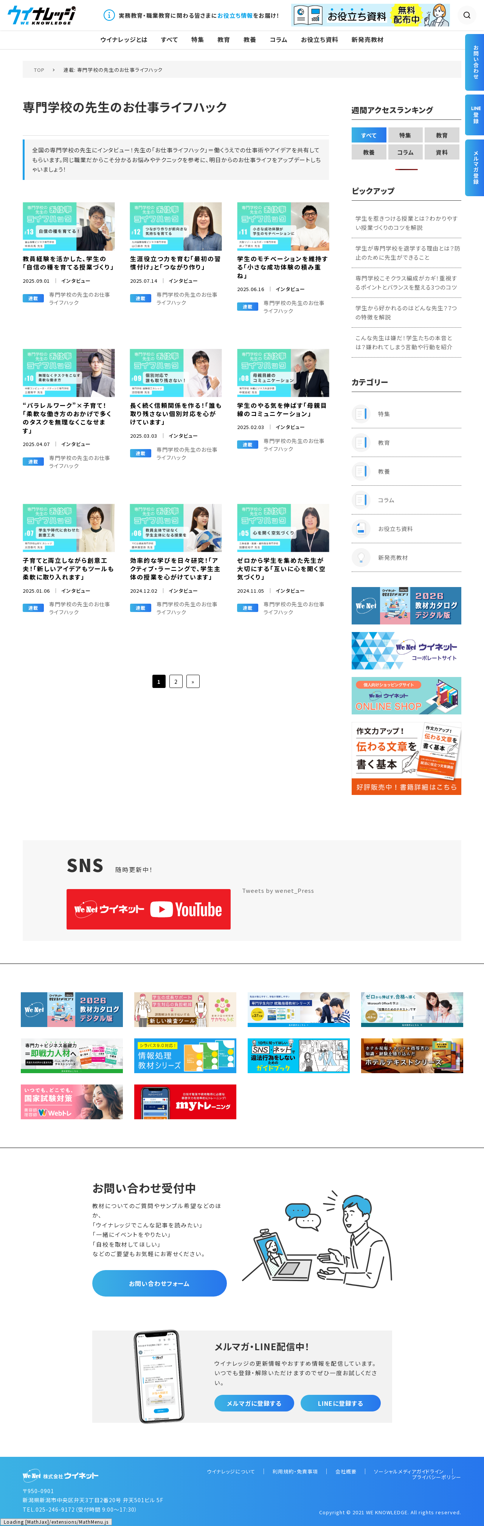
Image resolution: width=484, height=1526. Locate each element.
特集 (197, 39)
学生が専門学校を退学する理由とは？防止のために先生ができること (408, 252)
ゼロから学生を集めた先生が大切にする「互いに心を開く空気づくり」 (281, 569)
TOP (39, 69)
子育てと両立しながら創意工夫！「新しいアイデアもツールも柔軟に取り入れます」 (68, 569)
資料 (442, 152)
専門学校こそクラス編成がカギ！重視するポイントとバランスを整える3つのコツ (406, 282)
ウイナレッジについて (231, 1471)
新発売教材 (368, 39)
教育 (223, 39)
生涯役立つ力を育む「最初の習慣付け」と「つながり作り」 (175, 262)
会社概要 (346, 1471)
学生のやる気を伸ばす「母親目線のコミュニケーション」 (282, 409)
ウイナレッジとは (124, 39)
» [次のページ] (192, 681)
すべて (169, 39)
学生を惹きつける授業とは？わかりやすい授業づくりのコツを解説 (406, 222)
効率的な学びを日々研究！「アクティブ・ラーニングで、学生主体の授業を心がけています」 (175, 569)
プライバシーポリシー (436, 1477)
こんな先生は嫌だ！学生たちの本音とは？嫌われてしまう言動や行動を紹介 (404, 342)
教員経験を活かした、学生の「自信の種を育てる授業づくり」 (68, 262)
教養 (250, 39)
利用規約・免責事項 (295, 1471)
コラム (279, 39)
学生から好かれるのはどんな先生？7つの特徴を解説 (406, 312)
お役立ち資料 (319, 39)
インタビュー (76, 280)
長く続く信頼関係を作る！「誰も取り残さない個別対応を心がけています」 (176, 414)
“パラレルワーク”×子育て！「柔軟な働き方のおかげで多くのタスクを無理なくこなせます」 (67, 418)
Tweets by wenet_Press (278, 890)
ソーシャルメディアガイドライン (409, 1471)
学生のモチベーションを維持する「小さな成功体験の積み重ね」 (282, 267)
